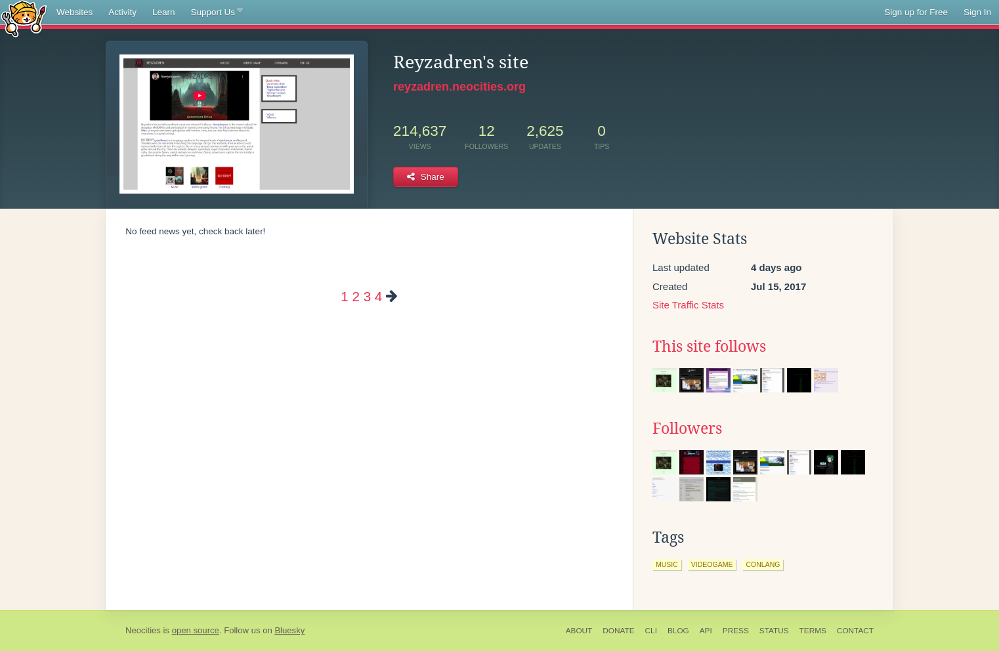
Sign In (977, 12)
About (579, 630)
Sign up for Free (916, 12)
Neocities (143, 630)
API (706, 630)
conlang (763, 564)
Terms (812, 630)
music (667, 564)
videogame (712, 564)
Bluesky (289, 630)
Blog (678, 630)
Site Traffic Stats (688, 304)
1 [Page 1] (344, 296)
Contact (855, 630)
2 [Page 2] (355, 296)
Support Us (217, 12)
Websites (74, 12)
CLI (651, 630)
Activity (122, 12)
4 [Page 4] (378, 296)
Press (736, 630)
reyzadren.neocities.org (459, 86)
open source (195, 630)
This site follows (709, 346)
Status (774, 630)
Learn (163, 12)
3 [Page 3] (367, 296)
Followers (687, 428)
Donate (618, 630)
